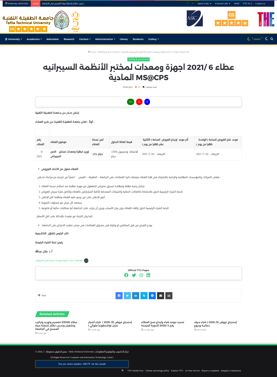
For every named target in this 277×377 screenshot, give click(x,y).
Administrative (104, 39)
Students (138, 39)
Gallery (152, 39)
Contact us (260, 3)
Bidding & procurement (109, 52)
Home (92, 52)
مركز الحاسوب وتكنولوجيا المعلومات (112, 351)
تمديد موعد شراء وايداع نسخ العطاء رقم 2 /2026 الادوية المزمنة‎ (162, 324)
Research (69, 39)
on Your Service (192, 370)
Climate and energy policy (157, 370)
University (12, 39)
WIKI (236, 3)
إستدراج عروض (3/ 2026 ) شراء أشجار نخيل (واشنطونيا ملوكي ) (110, 324)
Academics (33, 39)
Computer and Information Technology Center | (92, 357)
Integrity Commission (231, 370)
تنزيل (86, 260)
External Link (221, 3)
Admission (52, 39)
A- (139, 102)
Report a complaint (210, 370)
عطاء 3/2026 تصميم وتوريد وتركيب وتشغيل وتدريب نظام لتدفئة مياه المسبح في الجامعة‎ (56, 325)
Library (124, 39)
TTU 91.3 (247, 3)
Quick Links (203, 3)
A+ (130, 102)
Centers (83, 39)
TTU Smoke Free (135, 370)
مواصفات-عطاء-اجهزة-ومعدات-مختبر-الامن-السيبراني (58, 260)
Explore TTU (177, 370)
